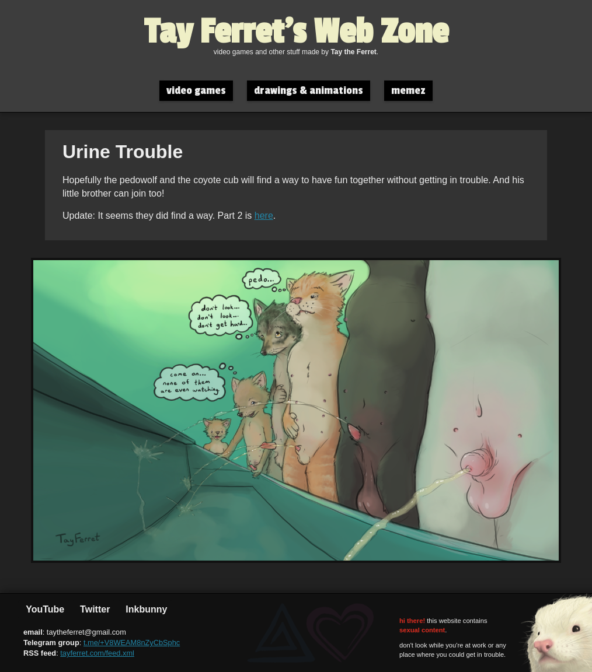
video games (196, 90)
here (264, 215)
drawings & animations (308, 90)
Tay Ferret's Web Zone (296, 32)
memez (408, 90)
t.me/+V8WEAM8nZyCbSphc (131, 642)
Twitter (94, 609)
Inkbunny (145, 609)
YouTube (43, 609)
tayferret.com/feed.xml (97, 653)
